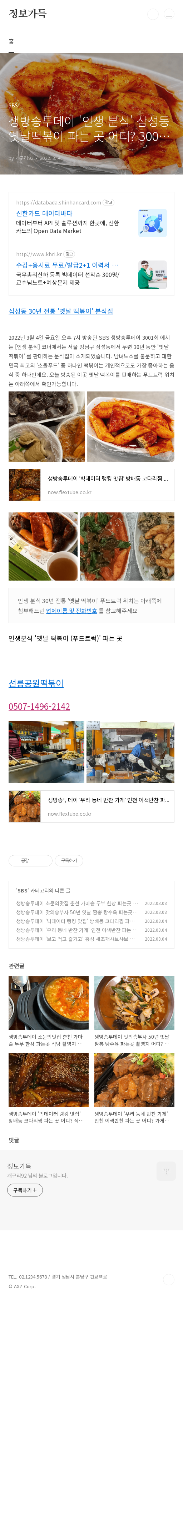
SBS (23, 890)
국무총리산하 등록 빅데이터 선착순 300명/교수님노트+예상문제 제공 (67, 278)
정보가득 (28, 14)
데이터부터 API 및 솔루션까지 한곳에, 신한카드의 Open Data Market (67, 226)
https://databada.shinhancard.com (58, 202)
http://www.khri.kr (39, 254)
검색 (153, 14)
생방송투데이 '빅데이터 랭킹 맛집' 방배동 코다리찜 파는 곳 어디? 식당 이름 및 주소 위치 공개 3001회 (75, 924)
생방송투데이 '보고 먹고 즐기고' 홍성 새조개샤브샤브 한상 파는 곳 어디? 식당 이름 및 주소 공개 (75, 942)
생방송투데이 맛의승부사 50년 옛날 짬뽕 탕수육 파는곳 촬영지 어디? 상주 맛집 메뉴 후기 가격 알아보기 (74, 916)
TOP (168, 1279)
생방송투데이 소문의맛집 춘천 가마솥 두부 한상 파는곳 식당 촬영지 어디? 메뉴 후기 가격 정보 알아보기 (77, 907)
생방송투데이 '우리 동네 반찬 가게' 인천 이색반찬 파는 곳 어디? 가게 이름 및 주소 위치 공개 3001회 (76, 933)
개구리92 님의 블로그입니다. (37, 1175)
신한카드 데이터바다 (44, 213)
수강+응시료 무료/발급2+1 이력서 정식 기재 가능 (70, 264)
